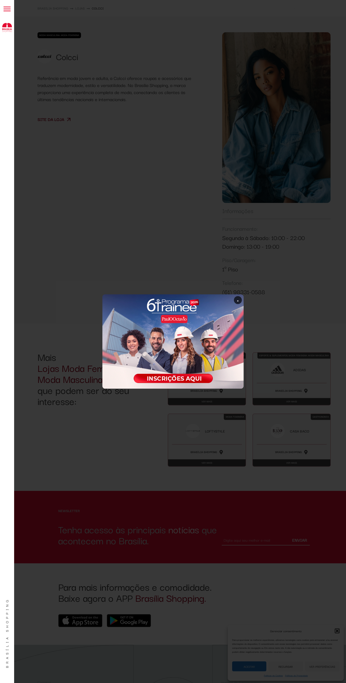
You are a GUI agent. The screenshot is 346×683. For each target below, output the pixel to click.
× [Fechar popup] (238, 300)
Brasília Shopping (6, 633)
